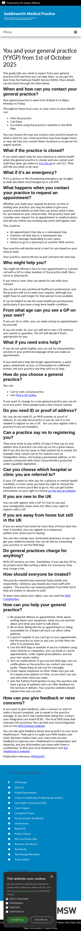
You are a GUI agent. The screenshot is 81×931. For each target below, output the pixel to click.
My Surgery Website (30, 2)
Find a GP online (26, 395)
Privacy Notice (22, 859)
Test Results (21, 849)
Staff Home (58, 922)
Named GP (20, 828)
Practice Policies (23, 833)
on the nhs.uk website (61, 490)
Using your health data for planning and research (39, 797)
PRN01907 (38, 756)
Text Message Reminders (27, 854)
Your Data (70, 922)
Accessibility (36, 928)
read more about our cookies (25, 890)
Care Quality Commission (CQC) (31, 802)
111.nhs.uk (45, 163)
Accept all (18, 920)
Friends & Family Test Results (29, 818)
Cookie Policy (50, 928)
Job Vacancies (21, 823)
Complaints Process (24, 813)
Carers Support (22, 808)
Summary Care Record (26, 844)
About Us (19, 787)
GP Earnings (21, 782)
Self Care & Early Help (26, 838)
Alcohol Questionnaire (26, 792)
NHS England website (31, 725)
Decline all (41, 920)
